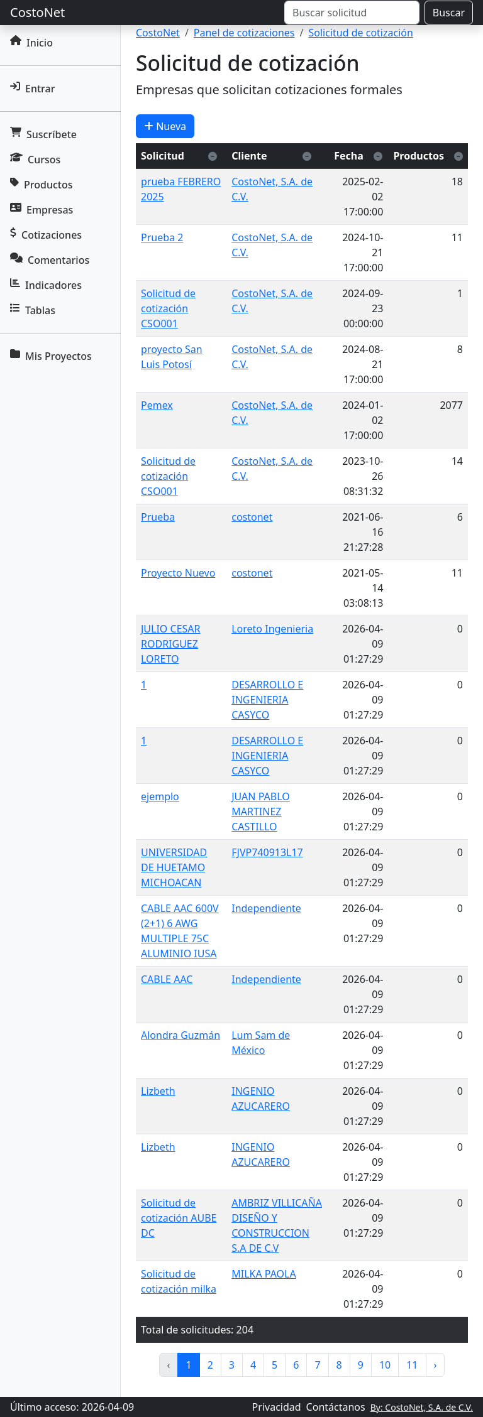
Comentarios (49, 260)
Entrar (32, 88)
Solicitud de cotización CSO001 (168, 308)
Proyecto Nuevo (178, 573)
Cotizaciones (46, 234)
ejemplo (160, 796)
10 (385, 1365)
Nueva (165, 126)
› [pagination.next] (435, 1365)
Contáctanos (335, 1407)
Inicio (31, 42)
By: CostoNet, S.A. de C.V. (421, 1407)
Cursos (35, 159)
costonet (251, 517)
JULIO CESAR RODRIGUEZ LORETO (171, 644)
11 (412, 1365)
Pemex (157, 405)
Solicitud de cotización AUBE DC (179, 1218)
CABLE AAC (166, 979)
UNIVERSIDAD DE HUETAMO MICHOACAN (174, 867)
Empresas (41, 209)
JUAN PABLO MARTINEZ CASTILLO (260, 811)
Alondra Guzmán (180, 1035)
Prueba (158, 517)
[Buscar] (351, 12)
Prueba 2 (162, 237)
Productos (41, 184)
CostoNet (37, 12)
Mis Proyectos (51, 356)
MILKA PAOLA (263, 1274)
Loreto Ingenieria (272, 629)
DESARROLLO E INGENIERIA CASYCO (267, 700)
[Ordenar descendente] (212, 156)
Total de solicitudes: (187, 1330)
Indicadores (46, 285)
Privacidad (276, 1407)
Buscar (449, 12)
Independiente (266, 908)
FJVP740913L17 (267, 852)
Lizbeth (158, 1091)
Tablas (32, 310)
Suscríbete (43, 134)
